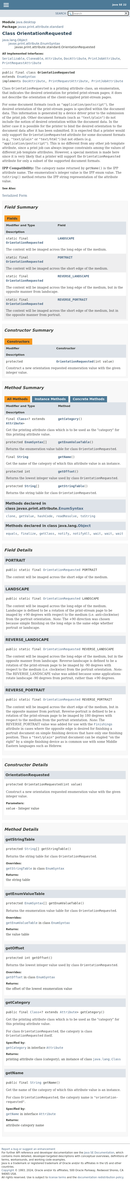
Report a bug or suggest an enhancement (28, 1149)
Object (84, 526)
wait (97, 533)
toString (87, 516)
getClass (47, 533)
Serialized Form (14, 195)
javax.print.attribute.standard (40, 27)
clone (10, 516)
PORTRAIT (65, 257)
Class (21, 419)
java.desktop (26, 22)
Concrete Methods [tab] (89, 399)
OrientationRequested (24, 242)
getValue (26, 516)
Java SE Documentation (99, 1152)
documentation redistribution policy (100, 1177)
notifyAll (81, 533)
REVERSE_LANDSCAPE (73, 276)
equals (11, 533)
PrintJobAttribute (104, 58)
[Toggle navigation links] (6, 5)
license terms (57, 1177)
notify (63, 533)
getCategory (68, 419)
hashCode (45, 516)
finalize (28, 533)
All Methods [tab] (17, 399)
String (22, 457)
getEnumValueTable (74, 442)
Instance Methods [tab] (50, 399)
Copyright (8, 1170)
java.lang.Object (14, 40)
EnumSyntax (26, 76)
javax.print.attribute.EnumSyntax (34, 43)
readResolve (66, 516)
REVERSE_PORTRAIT (72, 299)
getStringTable (71, 486)
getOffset (66, 471)
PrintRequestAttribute (21, 63)
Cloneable (34, 58)
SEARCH (60, 13)
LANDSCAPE (66, 238)
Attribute (53, 58)
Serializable (13, 58)
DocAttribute (75, 58)
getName (64, 457)
